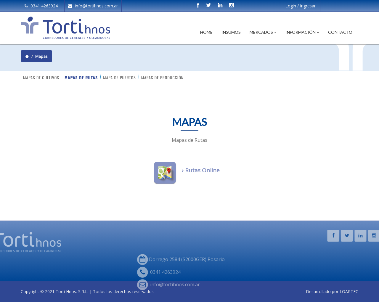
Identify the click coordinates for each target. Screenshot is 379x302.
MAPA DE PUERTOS (119, 77)
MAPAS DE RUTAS (81, 77)
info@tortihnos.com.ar (93, 6)
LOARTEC (349, 291)
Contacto (340, 32)
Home (206, 32)
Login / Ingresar (300, 6)
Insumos (231, 32)
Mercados (263, 32)
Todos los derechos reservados (123, 291)
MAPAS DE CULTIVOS (41, 77)
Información (302, 32)
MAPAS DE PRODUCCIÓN (162, 77)
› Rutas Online (201, 170)
